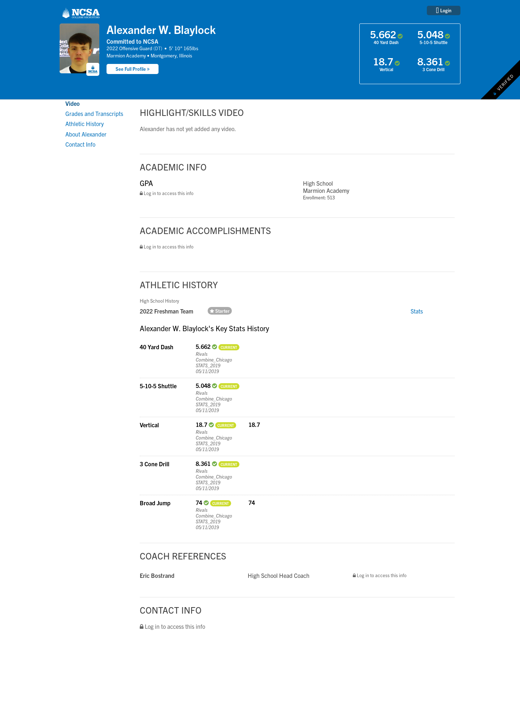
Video (72, 103)
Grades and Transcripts (94, 113)
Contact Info (80, 144)
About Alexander (86, 134)
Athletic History (84, 123)
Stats (417, 311)
